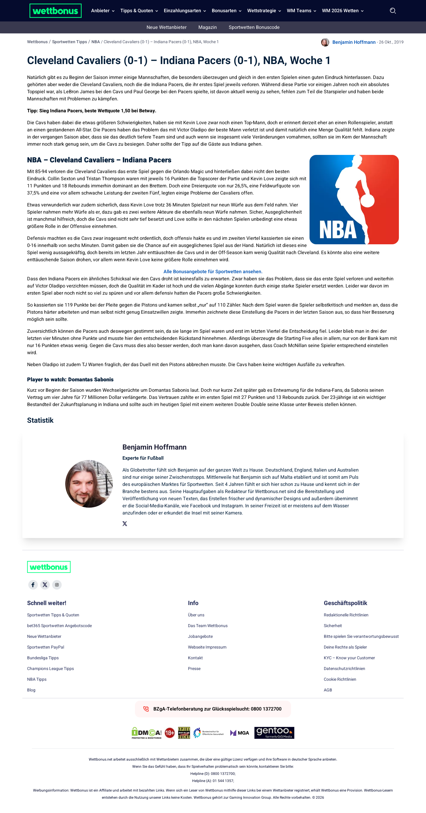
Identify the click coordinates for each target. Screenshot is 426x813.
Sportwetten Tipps (69, 42)
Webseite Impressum (207, 647)
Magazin (207, 27)
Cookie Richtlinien (340, 680)
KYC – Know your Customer (349, 658)
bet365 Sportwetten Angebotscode (59, 626)
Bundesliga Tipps (43, 658)
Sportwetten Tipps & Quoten (53, 615)
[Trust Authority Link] (208, 733)
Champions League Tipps (50, 669)
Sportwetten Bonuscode (254, 27)
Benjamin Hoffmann (354, 42)
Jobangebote (200, 637)
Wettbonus (37, 42)
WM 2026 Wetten (340, 10)
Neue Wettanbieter (166, 27)
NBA (95, 42)
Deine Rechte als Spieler (345, 647)
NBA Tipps (36, 680)
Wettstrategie (261, 10)
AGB (328, 690)
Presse (194, 669)
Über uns (196, 615)
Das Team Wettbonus (208, 626)
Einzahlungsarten (182, 10)
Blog (31, 690)
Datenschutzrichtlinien (344, 669)
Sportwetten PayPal (45, 647)
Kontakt (195, 658)
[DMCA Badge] (146, 733)
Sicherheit (333, 626)
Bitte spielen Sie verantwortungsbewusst (361, 637)
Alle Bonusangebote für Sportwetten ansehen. (213, 271)
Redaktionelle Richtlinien (346, 615)
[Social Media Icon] (33, 585)
